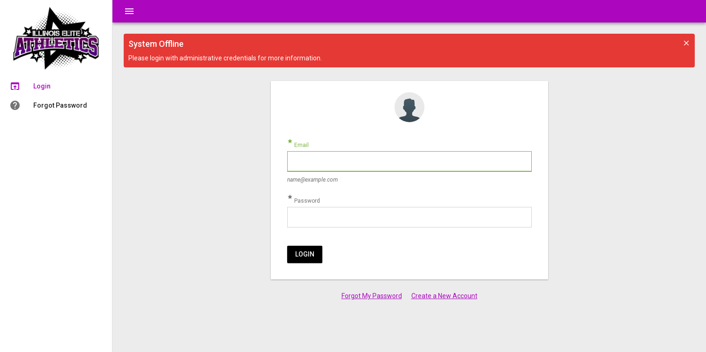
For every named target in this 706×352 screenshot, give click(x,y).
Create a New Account (444, 296)
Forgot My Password (372, 296)
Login (304, 254)
